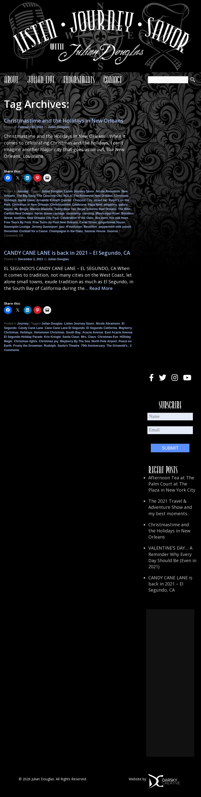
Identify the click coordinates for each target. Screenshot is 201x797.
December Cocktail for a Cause (25, 231)
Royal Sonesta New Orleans (97, 209)
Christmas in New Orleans (30, 204)
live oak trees (118, 218)
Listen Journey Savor (79, 191)
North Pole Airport (104, 341)
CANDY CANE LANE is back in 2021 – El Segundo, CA (67, 252)
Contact (113, 79)
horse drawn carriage (49, 213)
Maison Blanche (41, 209)
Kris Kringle (52, 337)
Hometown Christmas (49, 332)
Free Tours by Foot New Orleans (55, 222)
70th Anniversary (93, 345)
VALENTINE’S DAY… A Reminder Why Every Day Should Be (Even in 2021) (172, 557)
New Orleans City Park (43, 218)
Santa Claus (26, 200)
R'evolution (74, 226)
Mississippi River (108, 213)
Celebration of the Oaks (77, 218)
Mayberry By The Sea (75, 341)
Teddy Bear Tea (65, 209)
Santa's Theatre (68, 345)
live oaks (101, 218)
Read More (101, 288)
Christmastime (60, 204)
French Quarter (61, 200)
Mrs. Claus (88, 337)
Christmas (121, 196)
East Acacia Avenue (119, 332)
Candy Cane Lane (30, 328)
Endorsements (79, 79)
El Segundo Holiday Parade (23, 337)
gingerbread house (111, 222)
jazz (61, 226)
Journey (23, 191)
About (11, 79)
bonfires (20, 218)
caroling (88, 213)
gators (123, 204)
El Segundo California (101, 328)
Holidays (10, 200)
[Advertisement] (170, 683)
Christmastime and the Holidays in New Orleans (63, 120)
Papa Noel (95, 204)
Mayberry (125, 328)
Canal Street (88, 222)
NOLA (67, 196)
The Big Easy (26, 196)
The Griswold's (117, 345)
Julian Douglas (58, 127)
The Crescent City (49, 196)
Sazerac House (94, 231)
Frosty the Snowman (27, 345)
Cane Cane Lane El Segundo (65, 328)
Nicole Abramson (108, 191)
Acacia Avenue (92, 332)
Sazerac (112, 231)
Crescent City (82, 200)
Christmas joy (48, 341)
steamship (73, 213)
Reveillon (90, 226)
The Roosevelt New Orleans (93, 196)
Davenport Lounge (17, 226)
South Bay (73, 332)
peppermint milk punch (115, 226)
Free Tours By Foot (17, 222)
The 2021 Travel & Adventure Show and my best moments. (170, 507)
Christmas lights (25, 341)
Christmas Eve (107, 337)
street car (100, 200)
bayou (8, 209)
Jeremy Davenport (45, 226)
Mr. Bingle (21, 209)
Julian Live (40, 79)
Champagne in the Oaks (66, 231)
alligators (110, 204)
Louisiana (79, 204)
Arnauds (42, 200)
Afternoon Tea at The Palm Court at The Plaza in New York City (171, 484)
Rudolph (50, 345)
